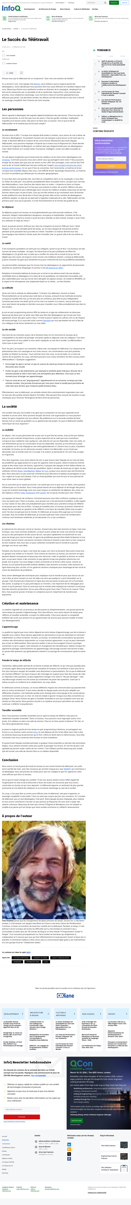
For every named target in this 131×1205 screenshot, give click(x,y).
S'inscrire (5, 1147)
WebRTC (67, 773)
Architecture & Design (47, 9)
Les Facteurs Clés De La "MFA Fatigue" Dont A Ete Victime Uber (117, 1030)
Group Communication (60, 962)
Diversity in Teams (40, 962)
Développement (11, 1020)
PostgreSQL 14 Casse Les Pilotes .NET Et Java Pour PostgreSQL (13, 1041)
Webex (42, 474)
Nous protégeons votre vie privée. (106, 172)
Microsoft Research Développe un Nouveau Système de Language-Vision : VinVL (90, 1043)
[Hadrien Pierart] (4, 64)
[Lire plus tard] (17, 73)
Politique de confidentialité (97, 1201)
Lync (50, 474)
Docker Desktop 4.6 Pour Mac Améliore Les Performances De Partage (13, 1050)
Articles (16, 29)
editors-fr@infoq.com (35, 1198)
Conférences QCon (8, 1155)
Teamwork (17, 966)
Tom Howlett (11, 56)
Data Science (65, 9)
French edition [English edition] (60, 3)
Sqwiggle (47, 324)
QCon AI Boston (44, 1154)
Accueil (4, 1144)
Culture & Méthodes (82, 9)
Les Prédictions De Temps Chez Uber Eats (91, 1053)
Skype (23, 474)
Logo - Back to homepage (11, 8)
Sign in (124, 3)
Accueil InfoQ (6, 29)
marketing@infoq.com (52, 1197)
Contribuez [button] (71, 3)
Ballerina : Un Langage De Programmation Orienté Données (39, 1053)
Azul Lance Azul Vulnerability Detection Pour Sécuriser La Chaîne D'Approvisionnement (112, 110)
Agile (29, 956)
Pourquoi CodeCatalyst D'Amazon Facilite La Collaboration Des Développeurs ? (113, 84)
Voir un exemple (115, 153)
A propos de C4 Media (7, 1175)
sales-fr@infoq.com (23, 1197)
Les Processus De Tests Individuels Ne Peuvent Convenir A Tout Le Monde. (113, 94)
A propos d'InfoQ (8, 1169)
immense (6, 160)
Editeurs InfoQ (7, 1166)
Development (29, 9)
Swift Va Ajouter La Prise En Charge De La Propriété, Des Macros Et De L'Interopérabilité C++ (113, 64)
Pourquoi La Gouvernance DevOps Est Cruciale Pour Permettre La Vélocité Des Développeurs (117, 1051)
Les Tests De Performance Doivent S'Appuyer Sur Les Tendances (111, 102)
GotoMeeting (32, 474)
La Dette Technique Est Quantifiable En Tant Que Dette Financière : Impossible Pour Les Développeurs (113, 74)
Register (114, 3)
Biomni (37, 84)
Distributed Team (33, 966)
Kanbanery (30, 496)
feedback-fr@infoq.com (6, 1198)
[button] (110, 166)
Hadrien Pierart (12, 64)
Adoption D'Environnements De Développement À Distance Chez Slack (116, 1040)
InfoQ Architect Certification (49, 1148)
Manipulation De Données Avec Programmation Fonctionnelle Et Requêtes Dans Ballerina (39, 1043)
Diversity (5, 1180)
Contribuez (6, 1162)
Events (4, 1158)
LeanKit (43, 496)
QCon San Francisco (46, 1159)
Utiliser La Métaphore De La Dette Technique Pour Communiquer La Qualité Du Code (111, 119)
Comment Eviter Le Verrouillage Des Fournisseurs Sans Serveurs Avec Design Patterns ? (38, 1031)
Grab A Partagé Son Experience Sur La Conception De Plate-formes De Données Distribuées (90, 1031)
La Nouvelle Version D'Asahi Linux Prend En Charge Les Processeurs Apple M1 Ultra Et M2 (12, 1030)
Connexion (6, 1151)
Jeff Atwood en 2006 (54, 271)
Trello (22, 496)
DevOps (95, 9)
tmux (35, 736)
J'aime (9, 73)
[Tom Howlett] (4, 56)
